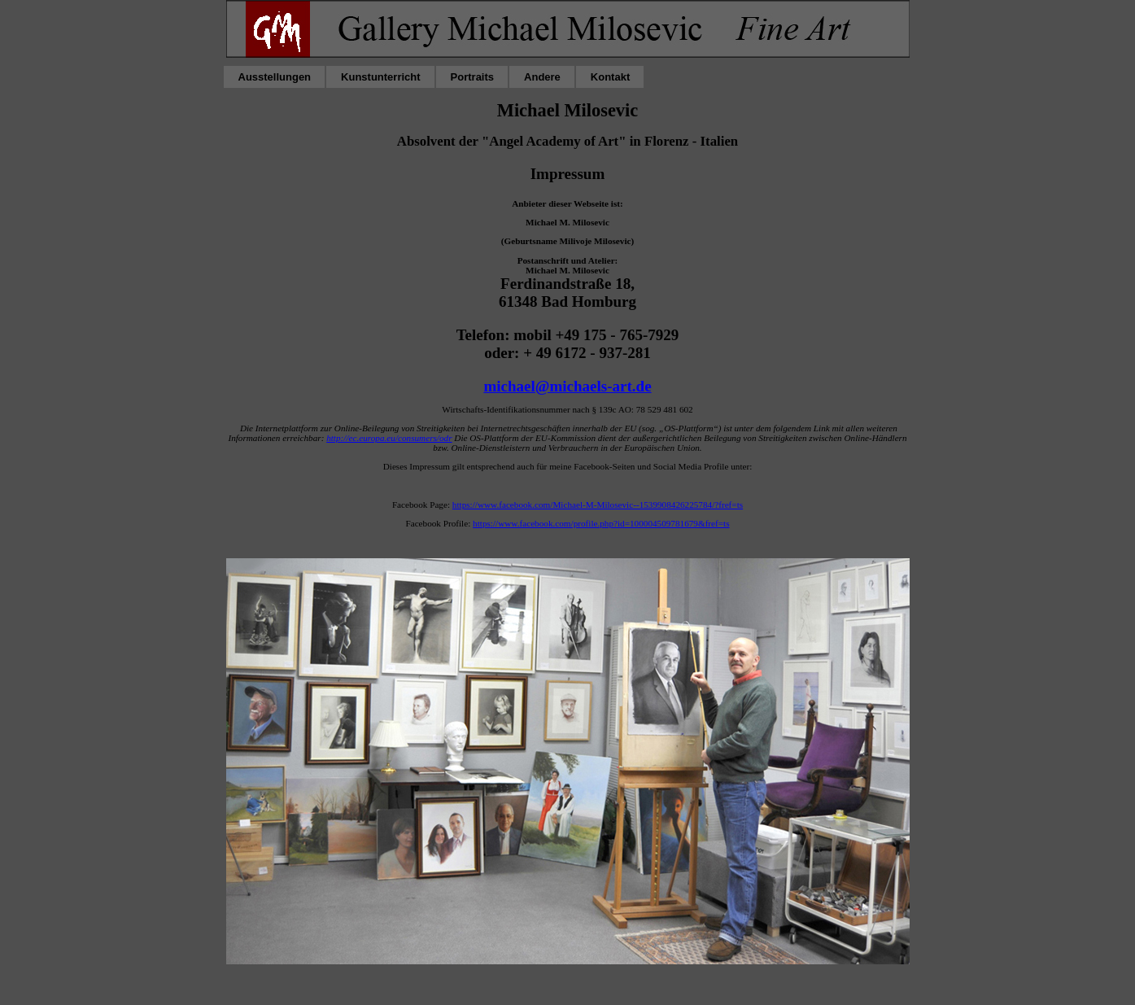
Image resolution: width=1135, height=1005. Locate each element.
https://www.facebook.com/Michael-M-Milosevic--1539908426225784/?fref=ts (597, 504)
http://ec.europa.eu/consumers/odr (389, 438)
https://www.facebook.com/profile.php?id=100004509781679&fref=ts (601, 523)
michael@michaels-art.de (567, 386)
